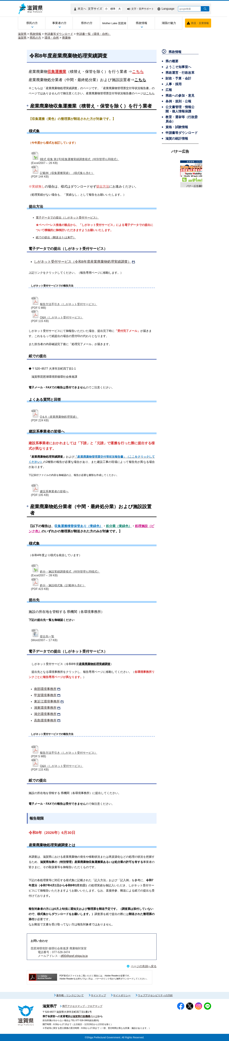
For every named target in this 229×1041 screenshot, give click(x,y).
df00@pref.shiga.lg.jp (74, 955)
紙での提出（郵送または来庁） (56, 237)
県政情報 (35, 33)
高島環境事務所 (45, 720)
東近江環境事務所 (47, 701)
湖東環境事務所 (45, 708)
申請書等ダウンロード (59, 33)
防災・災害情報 (200, 23)
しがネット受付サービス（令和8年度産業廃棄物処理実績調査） (82, 261)
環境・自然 (52, 37)
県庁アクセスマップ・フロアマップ (82, 1006)
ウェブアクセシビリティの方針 (155, 995)
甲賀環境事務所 (45, 695)
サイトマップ (98, 995)
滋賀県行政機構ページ (85, 1016)
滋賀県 (22, 33)
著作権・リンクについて (70, 995)
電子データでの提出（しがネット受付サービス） (67, 217)
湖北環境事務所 (45, 714)
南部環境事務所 (45, 689)
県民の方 (35, 37)
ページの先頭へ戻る (144, 966)
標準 (112, 8)
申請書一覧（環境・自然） (93, 33)
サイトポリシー (122, 995)
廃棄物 (66, 37)
